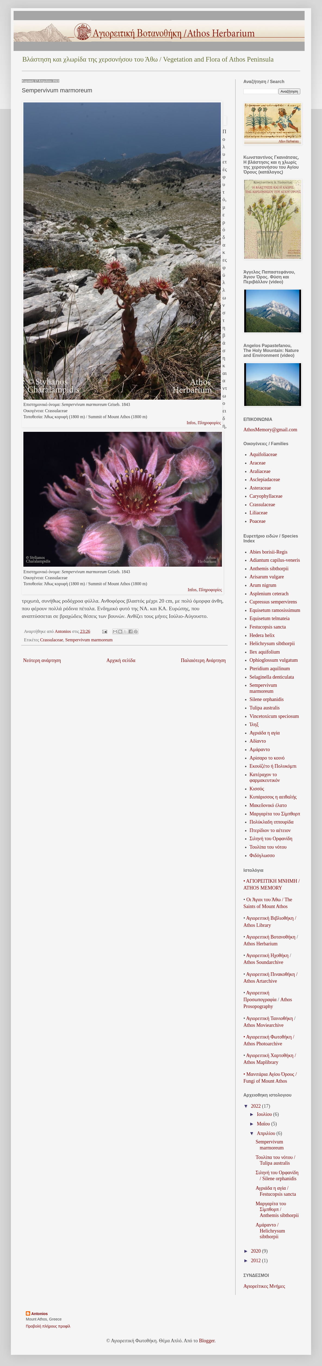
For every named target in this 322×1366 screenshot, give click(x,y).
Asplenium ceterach (269, 593)
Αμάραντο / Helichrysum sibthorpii (270, 1230)
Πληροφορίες (209, 422)
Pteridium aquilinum (270, 668)
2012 (256, 1260)
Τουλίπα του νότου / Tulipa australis (275, 1160)
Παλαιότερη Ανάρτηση (203, 660)
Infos (191, 422)
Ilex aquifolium (265, 652)
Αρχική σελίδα (120, 660)
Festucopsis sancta (268, 627)
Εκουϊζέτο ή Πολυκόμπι (273, 766)
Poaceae (258, 521)
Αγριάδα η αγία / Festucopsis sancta (276, 1191)
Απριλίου (266, 1133)
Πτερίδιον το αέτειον (270, 830)
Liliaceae (259, 512)
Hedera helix (262, 635)
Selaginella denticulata (272, 677)
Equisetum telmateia (270, 618)
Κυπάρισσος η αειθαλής (273, 797)
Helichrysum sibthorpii (272, 643)
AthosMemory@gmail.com (270, 429)
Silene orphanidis (267, 699)
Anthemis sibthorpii (269, 568)
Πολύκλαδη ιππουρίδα (272, 822)
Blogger (207, 1340)
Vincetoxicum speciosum (274, 716)
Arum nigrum (263, 585)
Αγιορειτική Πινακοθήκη (270, 974)
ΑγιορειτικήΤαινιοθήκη (269, 1018)
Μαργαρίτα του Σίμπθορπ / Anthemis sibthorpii (277, 1209)
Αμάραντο (260, 749)
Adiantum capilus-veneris (275, 560)
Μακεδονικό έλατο (268, 805)
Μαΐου (264, 1124)
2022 (256, 1106)
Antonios (39, 1314)
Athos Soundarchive (263, 962)
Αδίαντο (258, 741)
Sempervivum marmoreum (89, 640)
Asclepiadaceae (265, 479)
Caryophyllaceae (266, 496)
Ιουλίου (265, 1114)
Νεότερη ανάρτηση (42, 660)
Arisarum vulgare (267, 576)
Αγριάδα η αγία (265, 733)
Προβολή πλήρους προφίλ (48, 1326)
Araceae (258, 463)
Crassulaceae (51, 640)
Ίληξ (254, 724)
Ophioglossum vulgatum (274, 660)
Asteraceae (260, 488)
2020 (256, 1251)
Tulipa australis (265, 708)
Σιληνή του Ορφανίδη (271, 838)
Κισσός (257, 788)
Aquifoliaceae (263, 454)
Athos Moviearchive (263, 1025)
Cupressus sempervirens (273, 602)
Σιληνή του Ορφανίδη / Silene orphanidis (277, 1175)
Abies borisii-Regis (269, 552)
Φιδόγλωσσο (262, 855)
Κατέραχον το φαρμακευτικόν (265, 777)
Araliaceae (260, 471)
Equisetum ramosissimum (275, 610)
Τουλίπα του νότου (268, 847)
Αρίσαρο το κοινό (267, 758)
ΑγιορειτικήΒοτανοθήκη (270, 937)
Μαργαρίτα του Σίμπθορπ (275, 813)
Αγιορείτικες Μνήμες (264, 1286)
